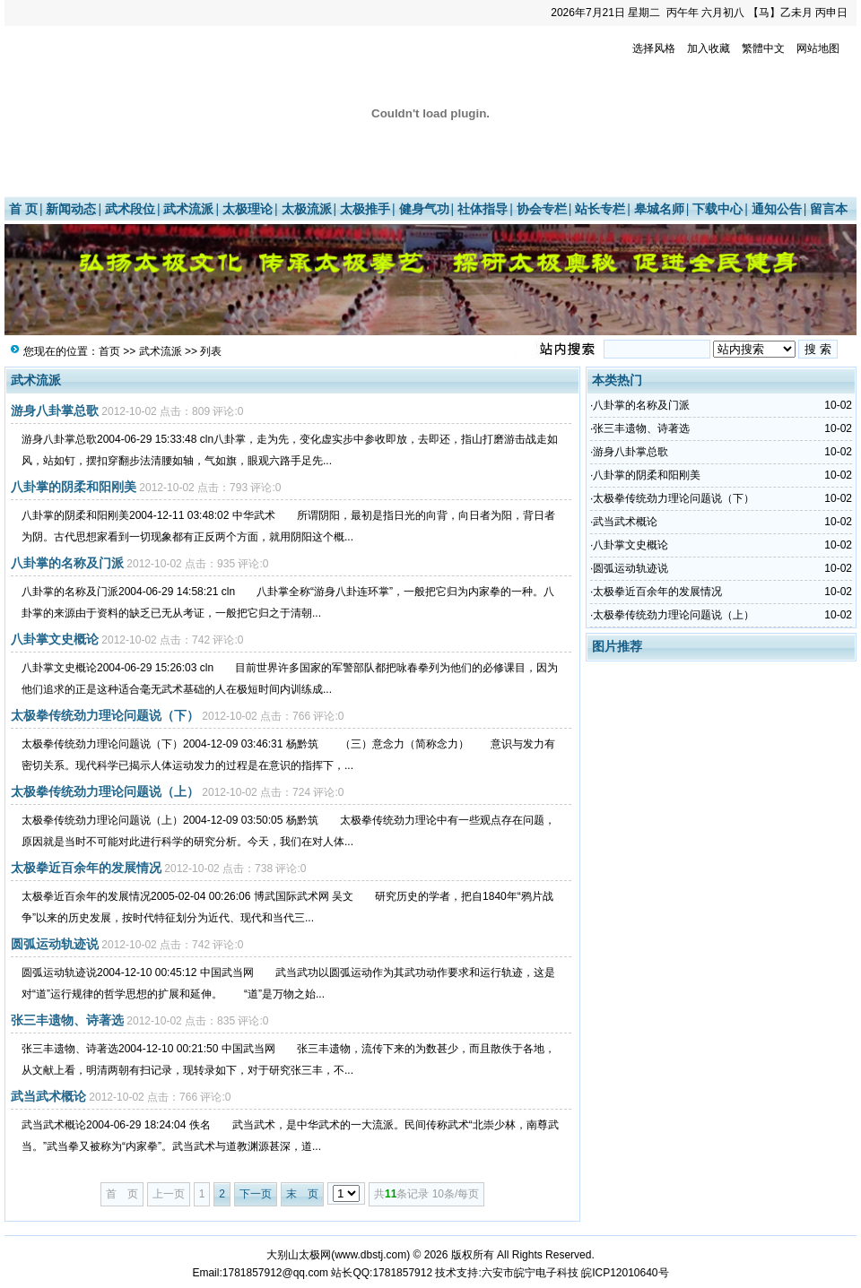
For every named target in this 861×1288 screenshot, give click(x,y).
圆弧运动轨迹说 (55, 944)
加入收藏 (708, 48)
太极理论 (247, 209)
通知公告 (777, 209)
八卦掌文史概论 (55, 639)
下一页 (255, 1194)
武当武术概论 (48, 1096)
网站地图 (817, 48)
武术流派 (188, 209)
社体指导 (482, 209)
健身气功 (424, 209)
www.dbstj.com (370, 1255)
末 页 (302, 1194)
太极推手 (365, 209)
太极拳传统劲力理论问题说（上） (105, 791)
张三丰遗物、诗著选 (67, 1020)
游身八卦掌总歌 (55, 410)
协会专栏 (542, 209)
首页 (109, 351)
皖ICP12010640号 (624, 1272)
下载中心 (717, 209)
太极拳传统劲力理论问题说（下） (105, 715)
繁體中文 (763, 48)
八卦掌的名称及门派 (67, 563)
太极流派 (307, 209)
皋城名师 (659, 209)
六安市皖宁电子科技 (530, 1272)
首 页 (23, 209)
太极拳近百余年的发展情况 (86, 867)
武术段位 (130, 209)
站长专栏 (600, 209)
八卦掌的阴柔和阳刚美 (73, 487)
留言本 (829, 209)
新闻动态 (71, 209)
